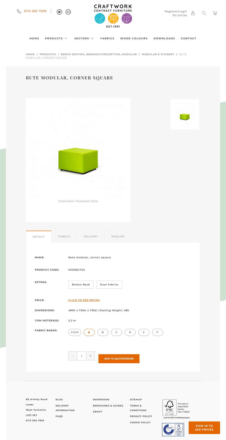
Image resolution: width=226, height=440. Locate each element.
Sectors (84, 38)
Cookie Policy (140, 419)
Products (56, 38)
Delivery (91, 236)
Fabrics (107, 38)
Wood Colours (134, 38)
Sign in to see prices (199, 423)
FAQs (59, 413)
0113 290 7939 (32, 11)
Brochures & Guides (108, 402)
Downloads (164, 38)
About (97, 408)
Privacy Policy (141, 413)
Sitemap (136, 396)
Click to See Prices (84, 300)
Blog (59, 396)
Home (34, 38)
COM (75, 332)
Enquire (117, 236)
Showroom (101, 396)
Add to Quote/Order (119, 355)
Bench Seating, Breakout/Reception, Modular (99, 54)
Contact (188, 38)
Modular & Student (158, 54)
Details (39, 236)
